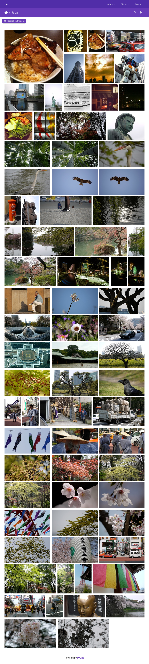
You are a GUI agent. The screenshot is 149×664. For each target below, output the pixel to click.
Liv (6, 4)
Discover (125, 4)
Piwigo (80, 657)
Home (6, 12)
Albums (111, 4)
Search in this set (14, 21)
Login (138, 4)
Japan (15, 12)
